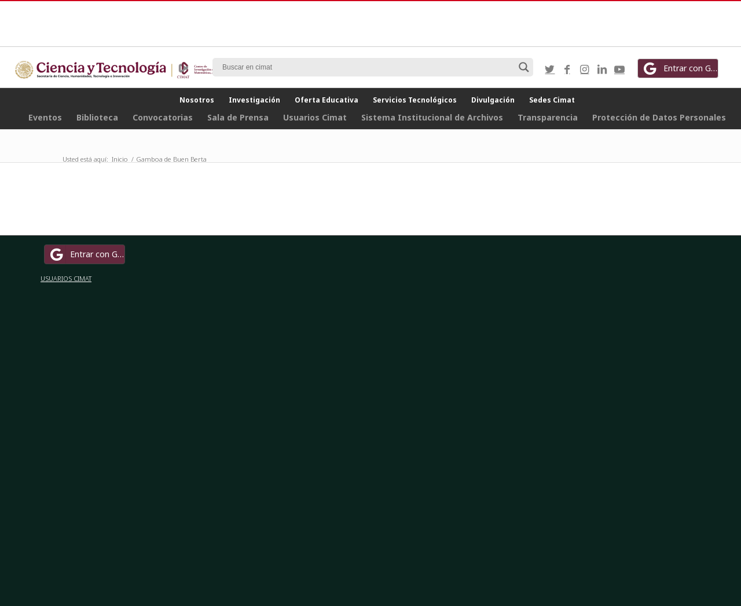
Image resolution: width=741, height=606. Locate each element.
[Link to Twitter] (550, 69)
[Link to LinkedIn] (602, 69)
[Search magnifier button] (524, 67)
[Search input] (367, 67)
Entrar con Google (679, 68)
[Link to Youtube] (619, 69)
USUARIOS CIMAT (66, 278)
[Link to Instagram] (584, 69)
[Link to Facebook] (567, 69)
